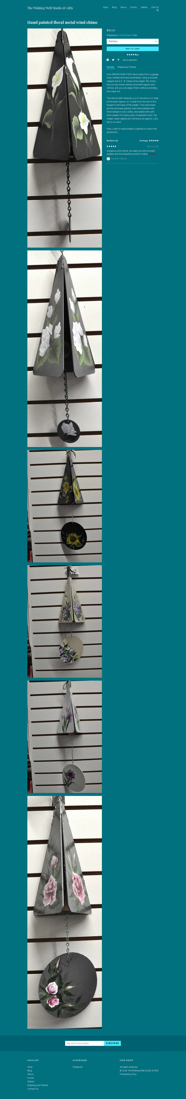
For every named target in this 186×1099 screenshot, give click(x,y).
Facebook (78, 1067)
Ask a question (130, 60)
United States (125, 35)
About (123, 7)
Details (111, 67)
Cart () (155, 7)
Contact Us (32, 1089)
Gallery (144, 7)
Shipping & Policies (127, 67)
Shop (105, 7)
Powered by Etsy (128, 1074)
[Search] (158, 10)
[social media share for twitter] (113, 60)
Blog (114, 7)
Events (133, 7)
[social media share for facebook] (108, 60)
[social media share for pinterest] (118, 60)
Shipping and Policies (37, 1085)
